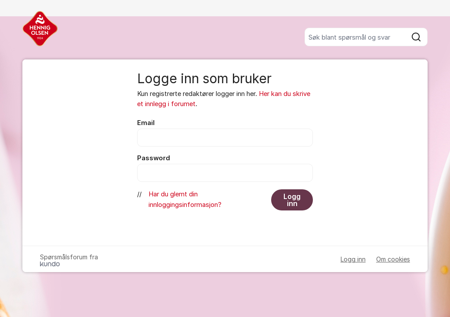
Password (153, 158)
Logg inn (292, 200)
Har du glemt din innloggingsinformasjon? (185, 199)
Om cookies (393, 259)
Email (146, 123)
